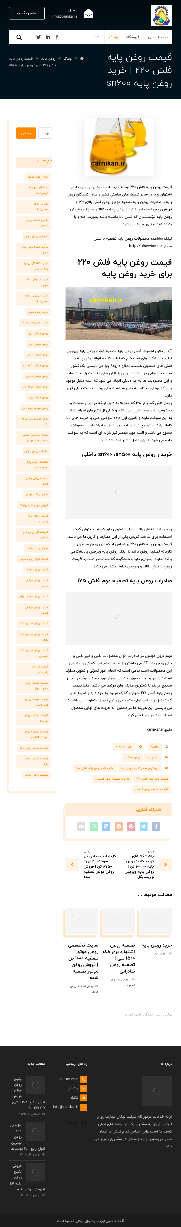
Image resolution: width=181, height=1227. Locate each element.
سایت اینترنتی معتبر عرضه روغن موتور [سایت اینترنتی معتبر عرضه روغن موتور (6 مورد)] (35, 438)
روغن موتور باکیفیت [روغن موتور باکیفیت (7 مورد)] (35, 365)
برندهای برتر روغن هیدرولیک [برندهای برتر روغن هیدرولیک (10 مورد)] (37, 190)
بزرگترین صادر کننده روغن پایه (139, 768)
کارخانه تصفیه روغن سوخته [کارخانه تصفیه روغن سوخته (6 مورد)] (36, 718)
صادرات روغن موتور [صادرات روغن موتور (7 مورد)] (36, 451)
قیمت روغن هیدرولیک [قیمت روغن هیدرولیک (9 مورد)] (34, 623)
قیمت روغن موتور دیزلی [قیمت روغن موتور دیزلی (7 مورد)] (37, 610)
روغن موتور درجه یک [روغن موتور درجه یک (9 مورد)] (35, 387)
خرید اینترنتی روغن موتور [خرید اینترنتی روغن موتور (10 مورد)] (36, 282)
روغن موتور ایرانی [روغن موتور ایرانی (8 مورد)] (37, 355)
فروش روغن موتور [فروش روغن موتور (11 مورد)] (37, 494)
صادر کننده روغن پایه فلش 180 (95, 768)
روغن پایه (152, 757)
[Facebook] (37, 51)
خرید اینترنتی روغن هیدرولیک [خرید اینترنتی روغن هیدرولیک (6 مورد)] (36, 298)
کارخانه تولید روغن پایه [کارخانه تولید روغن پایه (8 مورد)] (34, 748)
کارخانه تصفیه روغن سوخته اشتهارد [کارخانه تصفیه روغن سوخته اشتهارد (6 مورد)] (36, 734)
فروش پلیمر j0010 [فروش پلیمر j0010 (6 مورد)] (37, 548)
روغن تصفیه (132, 757)
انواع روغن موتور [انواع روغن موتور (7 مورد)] (38, 177)
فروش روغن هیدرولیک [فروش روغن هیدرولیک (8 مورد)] (34, 505)
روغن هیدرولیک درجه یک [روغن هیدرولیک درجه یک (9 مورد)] (34, 421)
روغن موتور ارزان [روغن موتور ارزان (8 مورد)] (38, 333)
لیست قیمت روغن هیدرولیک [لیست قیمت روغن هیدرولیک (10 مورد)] (36, 702)
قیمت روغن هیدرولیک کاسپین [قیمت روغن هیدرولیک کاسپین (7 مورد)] (34, 653)
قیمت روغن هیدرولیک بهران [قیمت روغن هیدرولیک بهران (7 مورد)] (34, 637)
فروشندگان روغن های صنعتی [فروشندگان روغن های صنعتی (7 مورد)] (35, 535)
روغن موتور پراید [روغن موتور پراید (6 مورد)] (38, 397)
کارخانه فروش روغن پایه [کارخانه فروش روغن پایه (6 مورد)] (36, 761)
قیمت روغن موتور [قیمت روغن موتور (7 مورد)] (37, 570)
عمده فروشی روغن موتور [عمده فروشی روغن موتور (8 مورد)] (37, 481)
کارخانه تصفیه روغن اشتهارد (112, 779)
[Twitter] (18, 51)
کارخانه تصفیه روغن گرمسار (151, 789)
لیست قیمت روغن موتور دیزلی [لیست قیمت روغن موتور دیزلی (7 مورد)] (36, 685)
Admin (155, 747)
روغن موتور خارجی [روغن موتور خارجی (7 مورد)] (37, 376)
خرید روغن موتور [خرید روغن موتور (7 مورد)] (37, 312)
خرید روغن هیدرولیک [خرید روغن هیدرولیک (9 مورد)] (34, 323)
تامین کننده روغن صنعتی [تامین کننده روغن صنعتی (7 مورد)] (37, 223)
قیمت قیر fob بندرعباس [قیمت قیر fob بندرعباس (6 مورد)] (39, 669)
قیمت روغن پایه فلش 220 (152, 779)
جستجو (26, 133)
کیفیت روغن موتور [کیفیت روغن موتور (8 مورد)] (36, 775)
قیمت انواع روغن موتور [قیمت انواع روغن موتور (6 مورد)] (34, 559)
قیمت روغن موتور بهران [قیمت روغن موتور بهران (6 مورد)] (33, 597)
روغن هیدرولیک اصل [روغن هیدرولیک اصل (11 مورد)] (35, 408)
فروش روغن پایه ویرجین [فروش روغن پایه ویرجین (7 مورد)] (38, 518)
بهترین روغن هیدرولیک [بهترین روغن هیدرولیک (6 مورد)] (40, 206)
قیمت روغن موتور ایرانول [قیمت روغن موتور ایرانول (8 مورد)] (37, 583)
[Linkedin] (27, 51)
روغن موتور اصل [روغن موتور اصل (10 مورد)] (38, 344)
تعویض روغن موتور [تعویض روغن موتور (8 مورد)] (36, 236)
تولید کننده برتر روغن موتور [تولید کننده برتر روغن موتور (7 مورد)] (34, 249)
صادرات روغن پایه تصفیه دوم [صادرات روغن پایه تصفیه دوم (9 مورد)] (37, 464)
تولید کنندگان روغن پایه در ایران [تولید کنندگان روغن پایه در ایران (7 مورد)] (36, 266)
